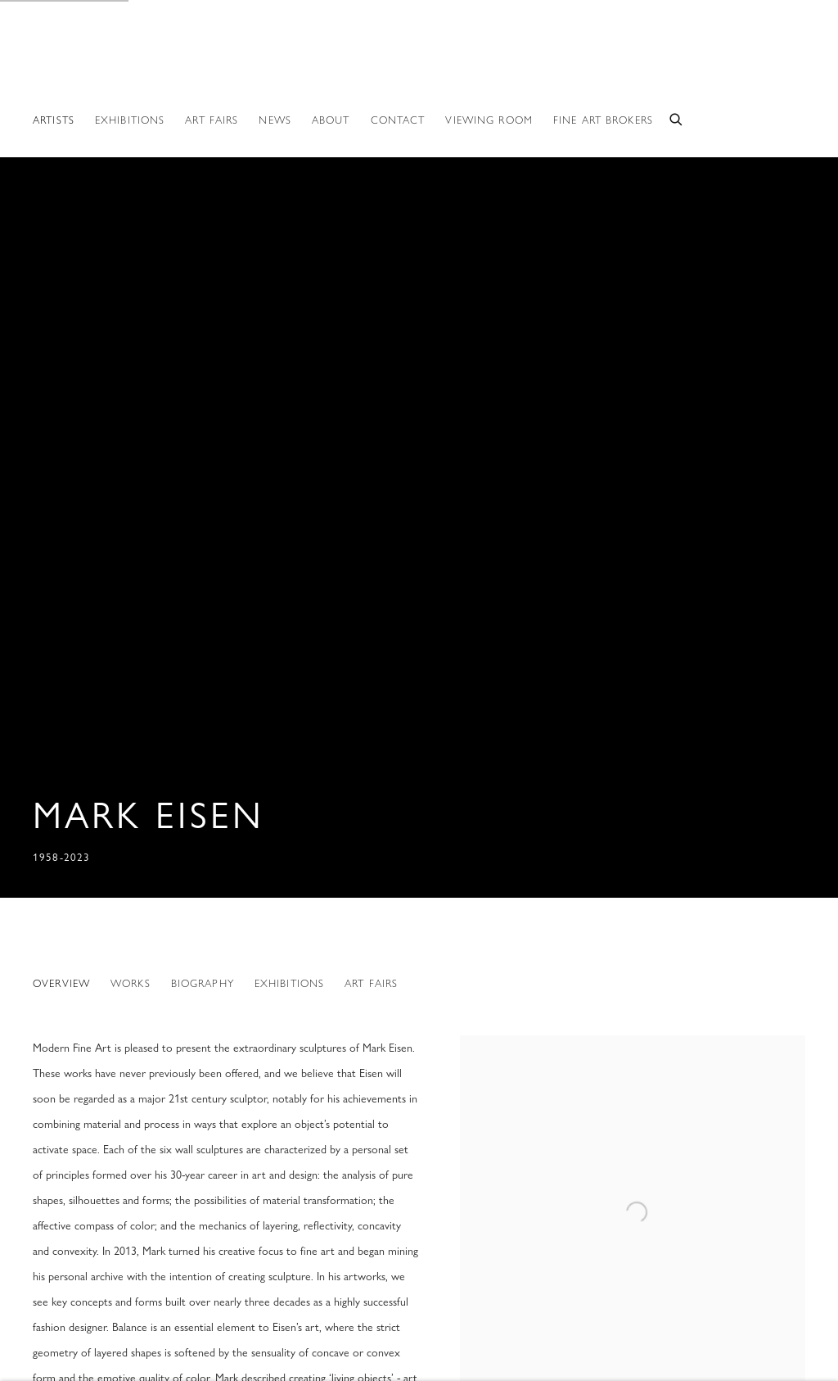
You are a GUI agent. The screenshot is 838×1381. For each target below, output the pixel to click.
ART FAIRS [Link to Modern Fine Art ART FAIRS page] (211, 119)
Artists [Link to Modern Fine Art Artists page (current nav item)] (53, 119)
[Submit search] (676, 117)
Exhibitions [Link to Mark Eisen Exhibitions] (289, 982)
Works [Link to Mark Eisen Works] (130, 982)
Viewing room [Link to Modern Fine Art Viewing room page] (489, 119)
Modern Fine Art (106, 64)
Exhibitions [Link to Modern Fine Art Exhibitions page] (129, 119)
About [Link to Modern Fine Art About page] (331, 119)
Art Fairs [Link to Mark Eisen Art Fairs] (371, 982)
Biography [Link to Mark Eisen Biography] (202, 982)
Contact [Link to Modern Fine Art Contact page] (398, 119)
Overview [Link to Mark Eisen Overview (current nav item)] (61, 982)
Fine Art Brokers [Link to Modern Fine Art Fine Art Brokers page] (603, 119)
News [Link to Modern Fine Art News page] (275, 119)
